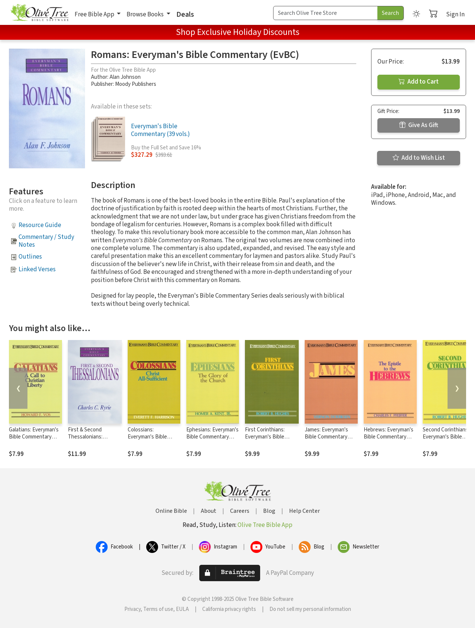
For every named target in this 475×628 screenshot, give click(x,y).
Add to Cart (419, 81)
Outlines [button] (30, 256)
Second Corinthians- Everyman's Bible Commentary (446, 437)
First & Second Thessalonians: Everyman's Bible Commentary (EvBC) (91, 440)
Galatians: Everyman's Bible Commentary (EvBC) (34, 437)
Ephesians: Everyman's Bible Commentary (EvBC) (212, 437)
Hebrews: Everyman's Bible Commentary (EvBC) (388, 437)
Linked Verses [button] (37, 269)
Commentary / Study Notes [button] (46, 241)
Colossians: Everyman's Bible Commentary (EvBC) (151, 437)
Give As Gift (418, 125)
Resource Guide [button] (40, 225)
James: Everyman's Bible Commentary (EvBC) (326, 437)
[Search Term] (325, 13)
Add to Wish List (419, 157)
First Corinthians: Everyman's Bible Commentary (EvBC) (268, 437)
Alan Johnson (125, 77)
